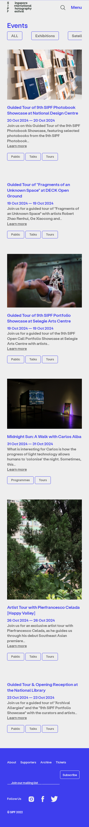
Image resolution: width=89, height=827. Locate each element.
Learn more (17, 145)
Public (15, 156)
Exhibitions (45, 35)
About (11, 762)
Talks (33, 156)
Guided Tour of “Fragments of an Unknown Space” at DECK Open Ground (38, 190)
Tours (50, 156)
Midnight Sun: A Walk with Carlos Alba (44, 436)
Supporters (28, 762)
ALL (14, 35)
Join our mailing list (24, 782)
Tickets (61, 762)
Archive (46, 762)
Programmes (20, 480)
